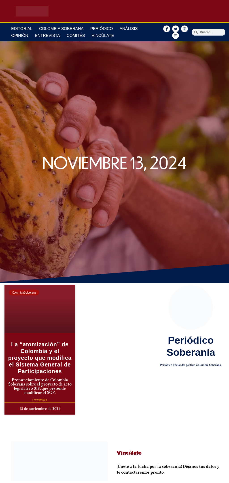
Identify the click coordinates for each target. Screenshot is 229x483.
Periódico (101, 28)
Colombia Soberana (61, 28)
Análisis (129, 28)
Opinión (19, 35)
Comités (76, 35)
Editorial (21, 28)
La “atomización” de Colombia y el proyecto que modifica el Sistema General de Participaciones (40, 357)
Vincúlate (103, 35)
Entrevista (47, 35)
